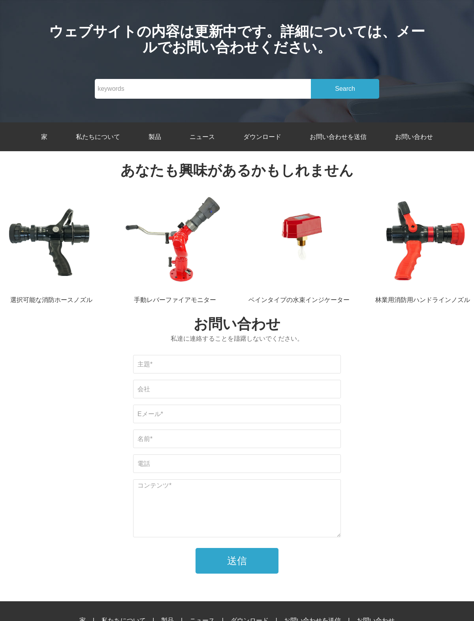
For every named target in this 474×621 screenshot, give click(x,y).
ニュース (202, 136)
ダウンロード (262, 136)
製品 (155, 136)
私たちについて (98, 136)
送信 (237, 560)
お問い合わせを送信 (338, 136)
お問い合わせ (414, 136)
